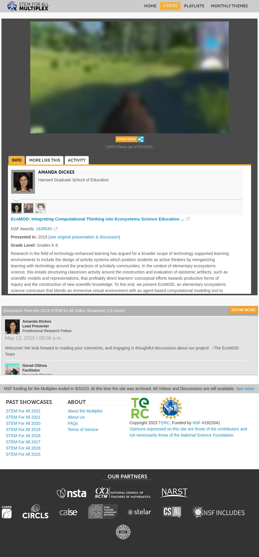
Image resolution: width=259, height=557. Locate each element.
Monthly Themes (229, 6)
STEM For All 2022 (23, 411)
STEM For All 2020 (23, 423)
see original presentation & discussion (84, 237)
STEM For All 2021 (23, 417)
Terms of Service (83, 429)
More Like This (44, 160)
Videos (170, 6)
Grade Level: (23, 245)
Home (150, 6)
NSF (197, 422)
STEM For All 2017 (23, 442)
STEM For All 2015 (23, 454)
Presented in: (24, 237)
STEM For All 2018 (23, 435)
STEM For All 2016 (23, 448)
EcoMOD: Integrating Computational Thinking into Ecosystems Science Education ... (97, 219)
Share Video (126, 139)
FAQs (73, 423)
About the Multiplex (85, 411)
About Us (76, 417)
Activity (77, 160)
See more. (245, 388)
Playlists (194, 6)
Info (16, 160)
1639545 (44, 228)
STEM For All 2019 (23, 429)
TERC (164, 422)
